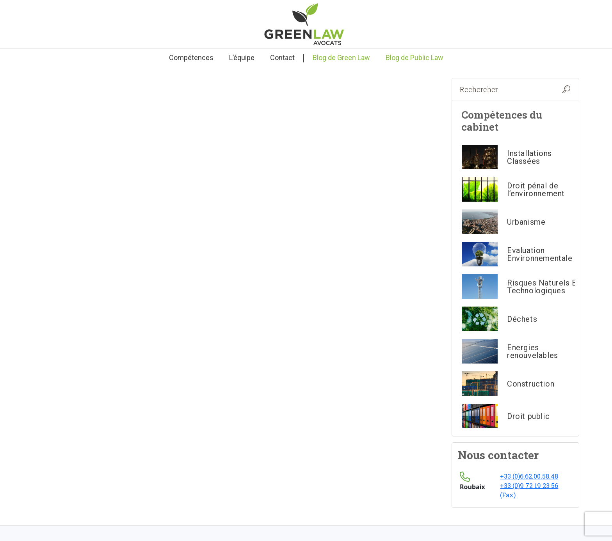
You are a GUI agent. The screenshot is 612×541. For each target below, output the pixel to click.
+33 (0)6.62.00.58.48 (529, 476)
